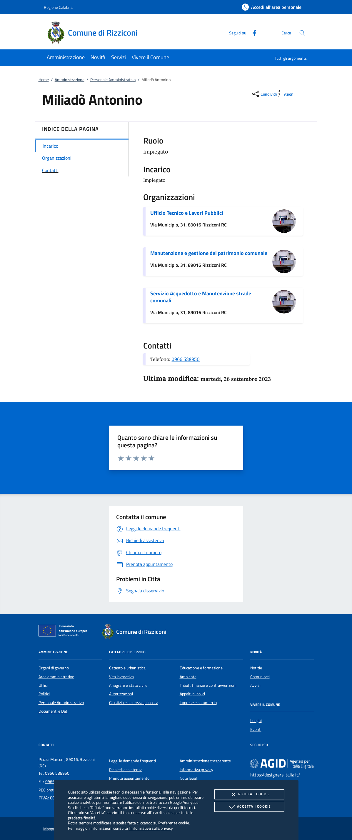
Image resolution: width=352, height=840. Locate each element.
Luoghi (256, 720)
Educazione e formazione (201, 668)
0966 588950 (185, 359)
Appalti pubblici (192, 694)
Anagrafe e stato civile (128, 685)
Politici (44, 694)
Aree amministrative (56, 677)
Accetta (249, 806)
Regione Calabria (58, 7)
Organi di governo (54, 668)
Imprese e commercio (198, 702)
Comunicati (260, 677)
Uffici (43, 685)
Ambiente (188, 677)
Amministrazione (69, 79)
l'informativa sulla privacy (151, 828)
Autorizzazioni (121, 694)
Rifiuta (249, 794)
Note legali (189, 778)
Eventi (255, 729)
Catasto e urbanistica (127, 668)
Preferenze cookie (173, 823)
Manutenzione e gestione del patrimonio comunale (208, 253)
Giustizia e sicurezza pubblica (133, 702)
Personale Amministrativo (113, 79)
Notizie (256, 668)
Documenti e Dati (53, 711)
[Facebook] (252, 32)
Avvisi (255, 685)
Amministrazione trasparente (205, 761)
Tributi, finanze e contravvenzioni (208, 685)
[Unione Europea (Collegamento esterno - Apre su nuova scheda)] (65, 632)
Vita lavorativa (121, 677)
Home (44, 79)
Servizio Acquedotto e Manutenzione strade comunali (200, 296)
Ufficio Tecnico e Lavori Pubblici (186, 213)
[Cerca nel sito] (302, 32)
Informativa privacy (196, 769)
